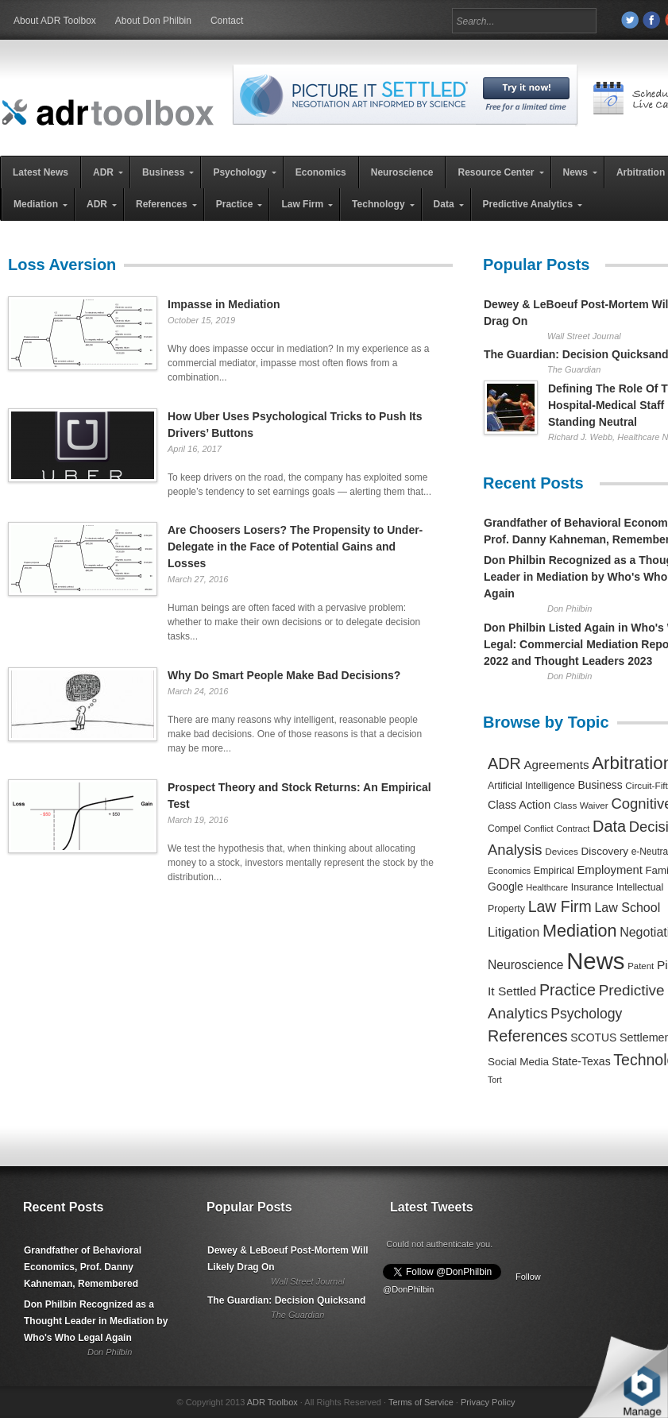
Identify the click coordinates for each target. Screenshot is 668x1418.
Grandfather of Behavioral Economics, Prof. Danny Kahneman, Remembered (82, 1267)
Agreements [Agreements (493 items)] (556, 764)
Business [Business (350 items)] (600, 785)
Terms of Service (421, 1402)
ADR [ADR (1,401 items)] (504, 763)
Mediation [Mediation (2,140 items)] (580, 931)
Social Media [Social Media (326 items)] (518, 1062)
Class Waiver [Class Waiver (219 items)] (581, 805)
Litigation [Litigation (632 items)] (513, 932)
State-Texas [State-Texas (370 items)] (581, 1061)
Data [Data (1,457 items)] (609, 826)
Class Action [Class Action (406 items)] (519, 804)
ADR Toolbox (272, 1402)
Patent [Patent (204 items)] (640, 966)
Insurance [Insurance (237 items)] (592, 887)
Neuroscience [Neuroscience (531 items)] (526, 965)
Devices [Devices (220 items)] (561, 851)
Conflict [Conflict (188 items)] (538, 828)
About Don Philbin (153, 20)
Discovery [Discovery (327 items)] (604, 851)
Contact (226, 20)
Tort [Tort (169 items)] (495, 1079)
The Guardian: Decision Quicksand (286, 1300)
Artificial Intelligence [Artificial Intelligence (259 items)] (531, 785)
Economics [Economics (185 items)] (509, 870)
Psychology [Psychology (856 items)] (586, 1014)
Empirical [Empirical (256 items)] (554, 870)
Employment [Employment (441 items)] (609, 870)
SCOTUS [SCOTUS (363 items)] (593, 1037)
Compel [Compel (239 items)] (504, 828)
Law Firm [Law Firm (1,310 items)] (560, 906)
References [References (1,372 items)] (528, 1036)
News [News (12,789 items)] (595, 961)
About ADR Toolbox (55, 20)
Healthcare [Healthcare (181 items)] (547, 887)
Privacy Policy (488, 1402)
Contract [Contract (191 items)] (572, 828)
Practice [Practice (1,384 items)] (567, 990)
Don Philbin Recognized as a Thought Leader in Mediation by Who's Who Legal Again (96, 1321)
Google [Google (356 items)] (505, 886)
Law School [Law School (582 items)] (627, 907)
